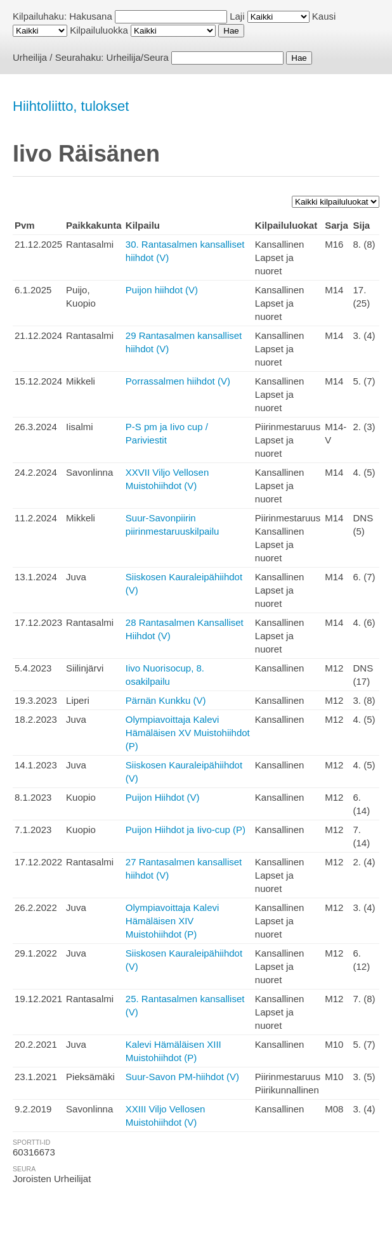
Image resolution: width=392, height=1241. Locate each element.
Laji (237, 16)
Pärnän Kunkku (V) (166, 700)
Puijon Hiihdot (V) (163, 797)
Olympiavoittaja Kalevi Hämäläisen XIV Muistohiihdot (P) (172, 920)
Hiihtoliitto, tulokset (71, 106)
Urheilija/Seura (138, 57)
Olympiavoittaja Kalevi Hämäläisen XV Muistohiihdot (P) (188, 732)
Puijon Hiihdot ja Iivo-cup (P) (185, 829)
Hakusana (90, 16)
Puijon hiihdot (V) (162, 289)
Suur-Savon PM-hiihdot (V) (182, 1076)
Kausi (324, 16)
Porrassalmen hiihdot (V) (178, 381)
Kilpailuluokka (99, 30)
